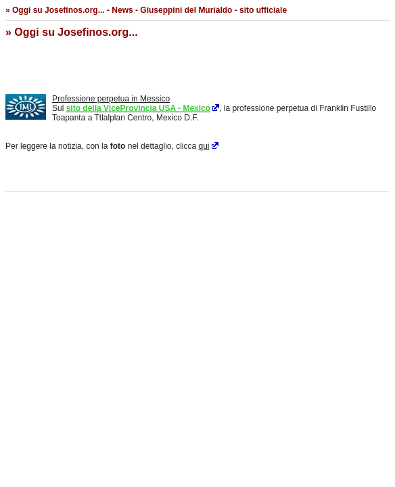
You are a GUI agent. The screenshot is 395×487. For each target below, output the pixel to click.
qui (204, 146)
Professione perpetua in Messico (111, 98)
